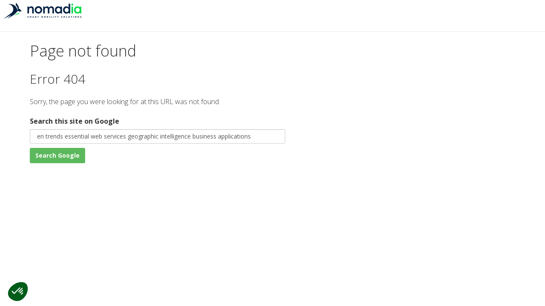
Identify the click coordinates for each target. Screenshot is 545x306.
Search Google (57, 155)
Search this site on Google (74, 121)
